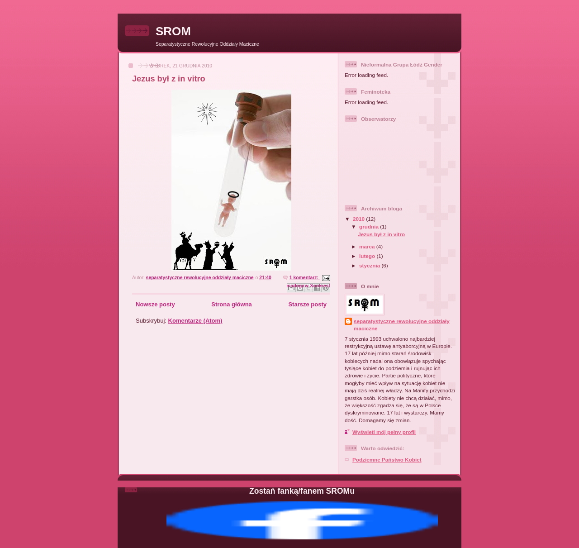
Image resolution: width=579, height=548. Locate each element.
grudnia (369, 226)
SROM (173, 31)
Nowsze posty (155, 304)
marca (367, 246)
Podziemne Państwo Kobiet (387, 459)
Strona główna (231, 304)
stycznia (370, 265)
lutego (367, 256)
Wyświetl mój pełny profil (384, 432)
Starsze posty (307, 304)
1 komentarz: (305, 277)
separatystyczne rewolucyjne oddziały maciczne (402, 324)
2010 (359, 219)
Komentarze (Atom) (195, 320)
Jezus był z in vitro (168, 78)
